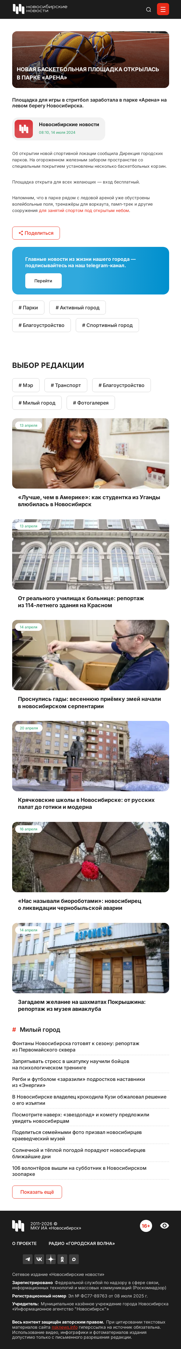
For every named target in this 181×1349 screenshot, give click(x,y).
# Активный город (77, 307)
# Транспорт (66, 385)
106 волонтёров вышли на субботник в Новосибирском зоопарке (79, 1171)
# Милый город (37, 403)
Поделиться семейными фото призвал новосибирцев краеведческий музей (77, 1135)
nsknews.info (65, 1327)
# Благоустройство (41, 325)
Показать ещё (37, 1192)
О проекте (24, 1243)
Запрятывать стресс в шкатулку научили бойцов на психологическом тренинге (70, 1064)
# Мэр (26, 385)
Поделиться (36, 233)
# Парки (28, 307)
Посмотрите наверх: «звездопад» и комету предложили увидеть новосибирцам (80, 1118)
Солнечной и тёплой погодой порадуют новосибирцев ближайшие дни (78, 1153)
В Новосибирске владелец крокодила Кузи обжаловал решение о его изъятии (89, 1100)
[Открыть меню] (163, 9)
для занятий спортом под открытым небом (84, 210)
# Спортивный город (107, 325)
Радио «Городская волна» (82, 1243)
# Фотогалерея (91, 403)
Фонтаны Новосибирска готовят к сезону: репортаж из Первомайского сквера (75, 1046)
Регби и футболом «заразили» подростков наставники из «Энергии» (78, 1082)
